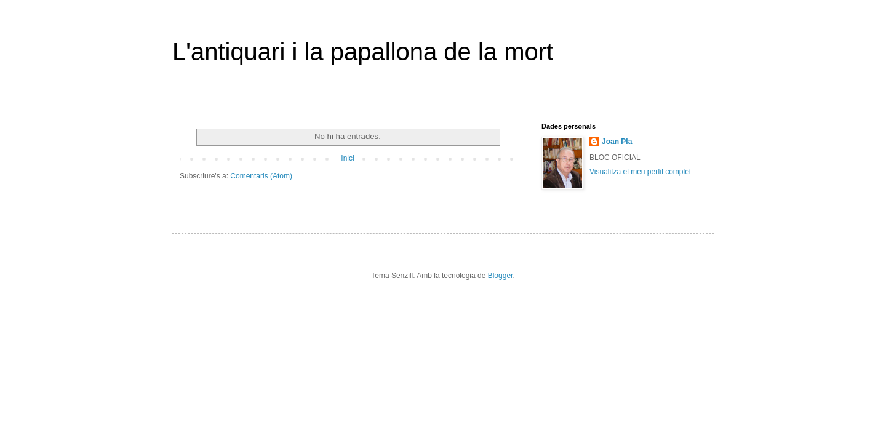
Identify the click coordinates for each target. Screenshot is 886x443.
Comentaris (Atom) (261, 176)
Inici (347, 158)
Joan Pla (617, 141)
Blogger (500, 275)
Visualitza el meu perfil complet (640, 171)
